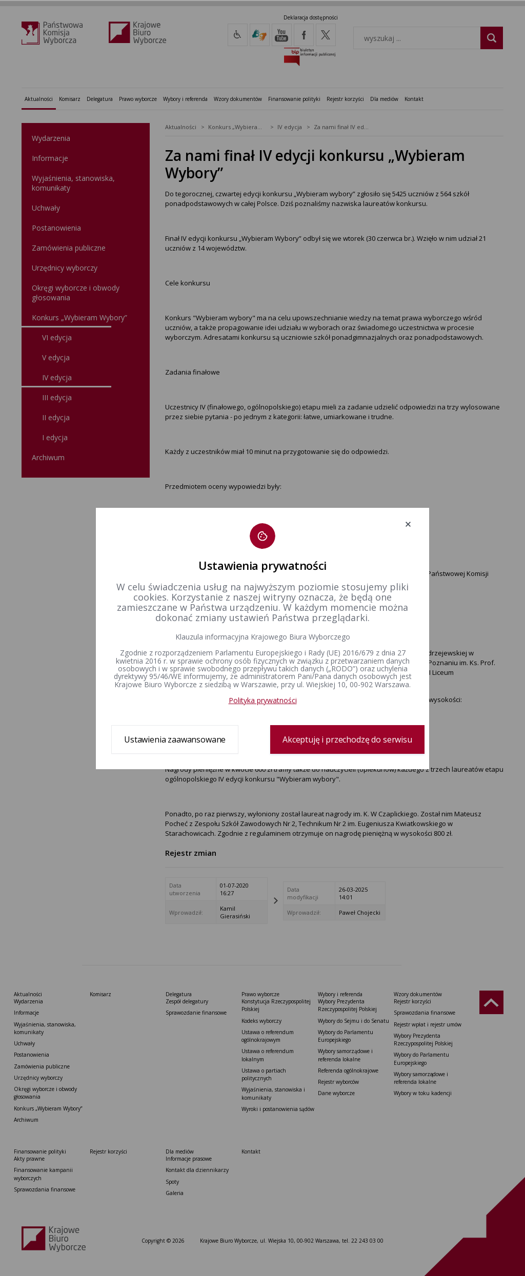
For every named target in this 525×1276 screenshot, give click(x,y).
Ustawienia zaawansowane (175, 739)
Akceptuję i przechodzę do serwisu (347, 739)
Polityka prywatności (263, 700)
